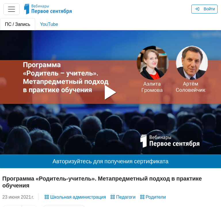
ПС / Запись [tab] (17, 24)
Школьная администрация (74, 197)
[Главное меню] (11, 9)
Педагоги (122, 197)
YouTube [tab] (49, 24)
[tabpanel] (110, 92)
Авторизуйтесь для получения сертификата (110, 161)
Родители (152, 197)
